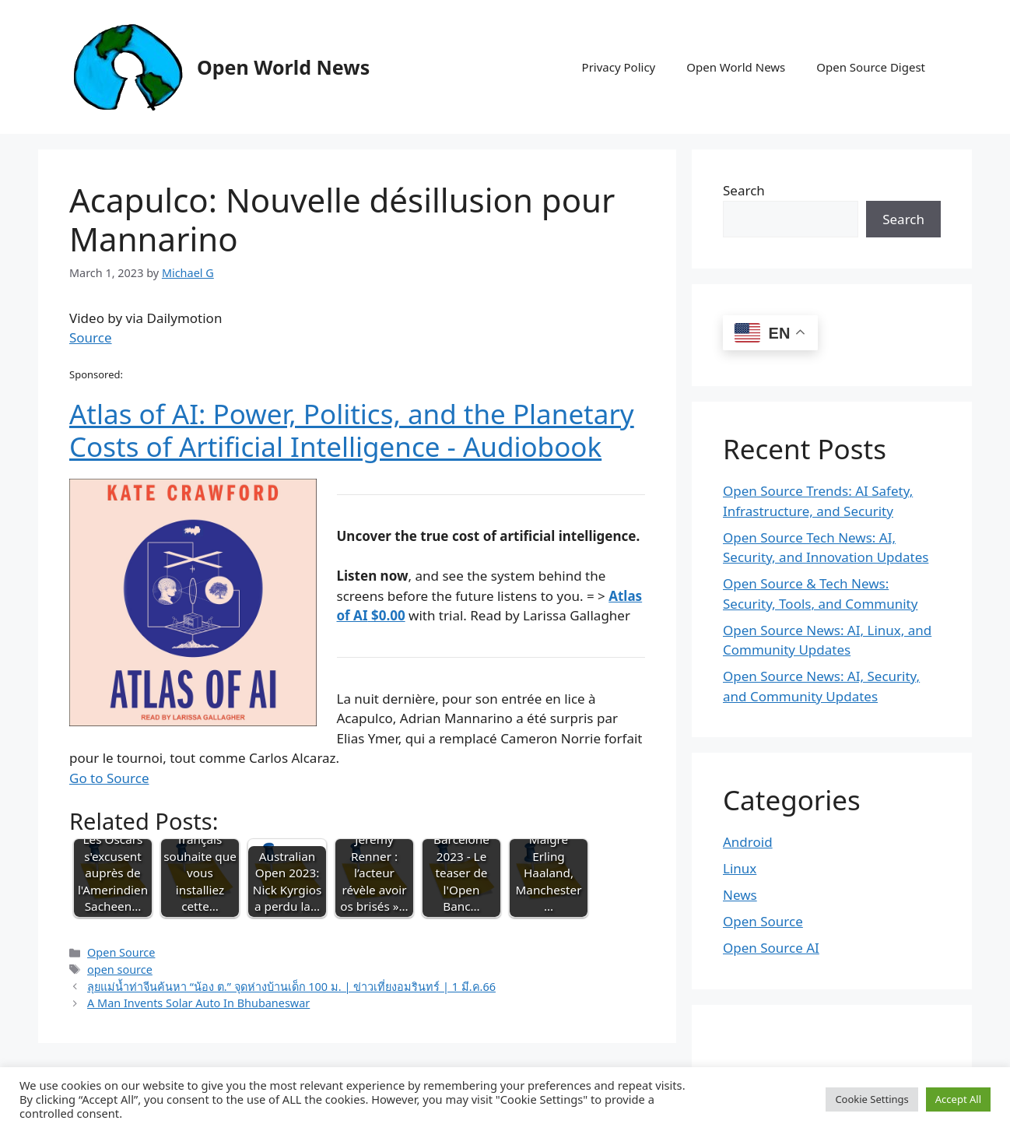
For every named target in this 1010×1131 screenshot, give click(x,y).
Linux (739, 868)
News (740, 895)
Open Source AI (771, 948)
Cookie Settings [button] (871, 1099)
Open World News (283, 67)
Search (744, 190)
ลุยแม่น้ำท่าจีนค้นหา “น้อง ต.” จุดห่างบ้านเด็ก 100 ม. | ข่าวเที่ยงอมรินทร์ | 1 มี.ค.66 (291, 986)
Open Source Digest (870, 67)
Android (748, 842)
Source (90, 337)
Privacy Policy (619, 67)
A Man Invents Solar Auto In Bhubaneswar (198, 1003)
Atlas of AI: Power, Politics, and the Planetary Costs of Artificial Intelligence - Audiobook (351, 430)
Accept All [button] (958, 1099)
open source (120, 969)
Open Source (121, 952)
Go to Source (109, 778)
